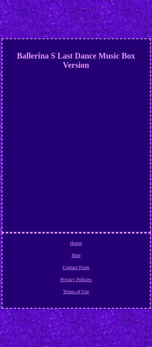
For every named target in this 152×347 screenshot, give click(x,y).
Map (76, 255)
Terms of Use (76, 291)
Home (76, 243)
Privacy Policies (76, 279)
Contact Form (75, 267)
